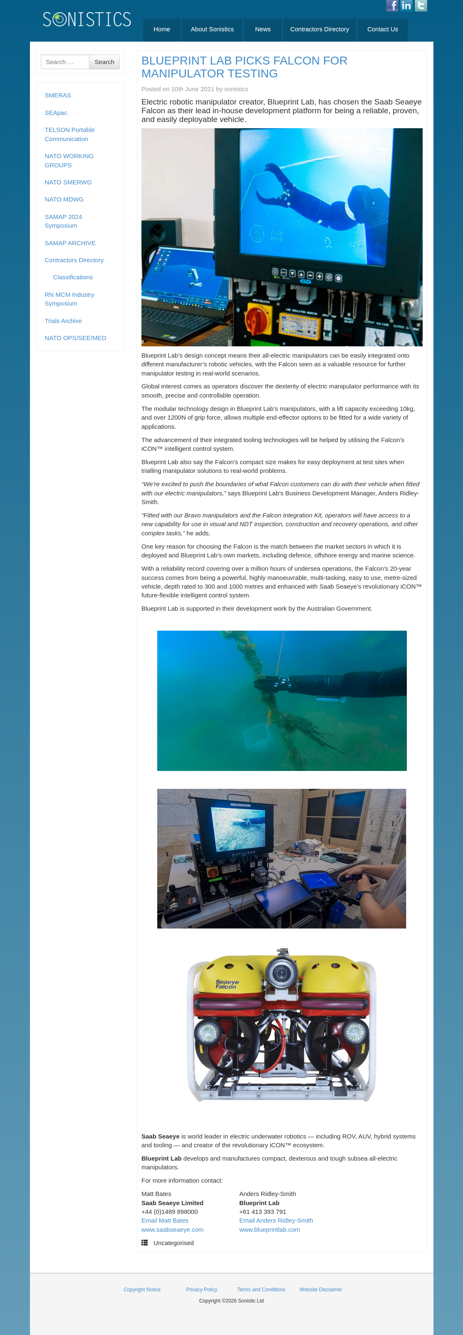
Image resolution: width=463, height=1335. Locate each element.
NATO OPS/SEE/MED (75, 337)
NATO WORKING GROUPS (69, 160)
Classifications (73, 277)
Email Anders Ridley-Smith (276, 1220)
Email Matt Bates (164, 1220)
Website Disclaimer (321, 1290)
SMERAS (58, 95)
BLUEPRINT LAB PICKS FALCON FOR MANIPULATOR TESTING (244, 67)
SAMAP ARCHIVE (70, 242)
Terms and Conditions (261, 1290)
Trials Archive (63, 320)
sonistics (236, 88)
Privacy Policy (201, 1290)
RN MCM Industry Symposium (69, 299)
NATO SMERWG (68, 182)
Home (162, 28)
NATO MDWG (64, 199)
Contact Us (382, 28)
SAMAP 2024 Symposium (63, 221)
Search (104, 61)
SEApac (56, 112)
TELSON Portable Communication (70, 134)
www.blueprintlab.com (269, 1229)
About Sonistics (212, 28)
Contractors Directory (319, 28)
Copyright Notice (142, 1290)
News (263, 28)
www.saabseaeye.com (172, 1229)
